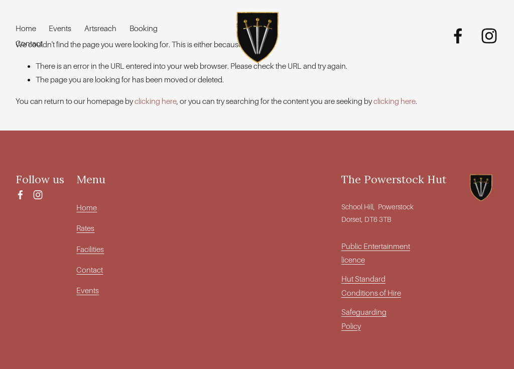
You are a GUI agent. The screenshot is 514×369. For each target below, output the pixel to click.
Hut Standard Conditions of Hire (371, 286)
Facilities (90, 249)
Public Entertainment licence (375, 253)
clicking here (156, 101)
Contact (29, 43)
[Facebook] (458, 36)
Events (60, 28)
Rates (85, 228)
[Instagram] (489, 36)
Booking (144, 28)
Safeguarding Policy (364, 319)
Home (26, 28)
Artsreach (100, 28)
